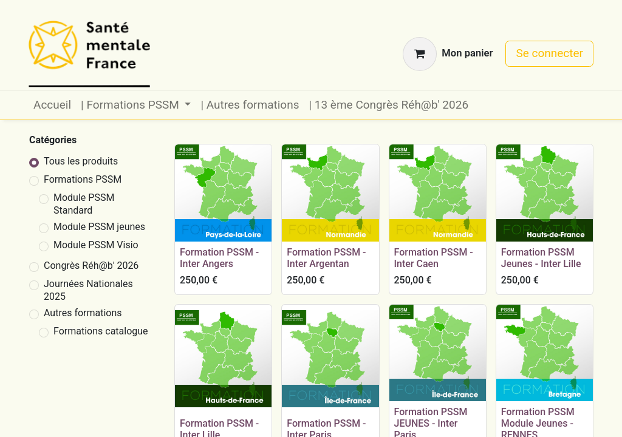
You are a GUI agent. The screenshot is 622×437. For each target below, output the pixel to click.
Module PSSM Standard (83, 204)
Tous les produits (81, 161)
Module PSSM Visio (95, 245)
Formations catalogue (100, 331)
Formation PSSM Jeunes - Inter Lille (541, 257)
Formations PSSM (82, 179)
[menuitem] (52, 105)
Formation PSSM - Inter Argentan (326, 257)
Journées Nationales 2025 (88, 290)
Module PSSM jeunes (99, 226)
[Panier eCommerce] (447, 54)
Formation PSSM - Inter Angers (219, 257)
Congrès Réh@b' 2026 (91, 265)
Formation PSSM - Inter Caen (433, 257)
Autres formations (83, 313)
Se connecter (549, 53)
